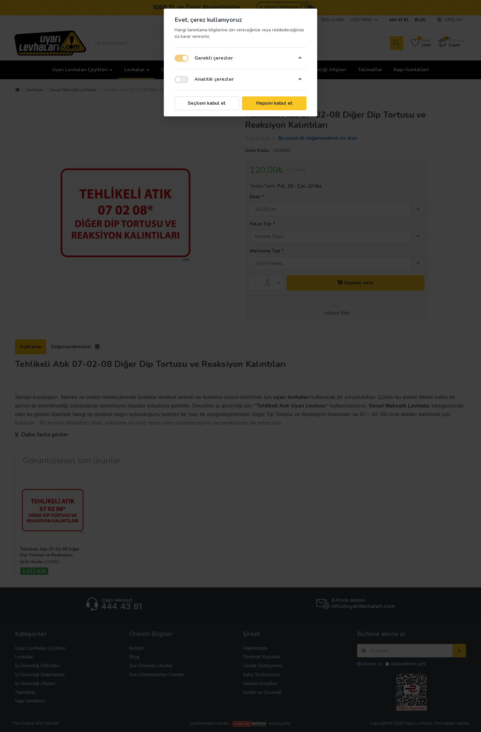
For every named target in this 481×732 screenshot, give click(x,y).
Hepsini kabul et (274, 103)
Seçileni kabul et (207, 103)
